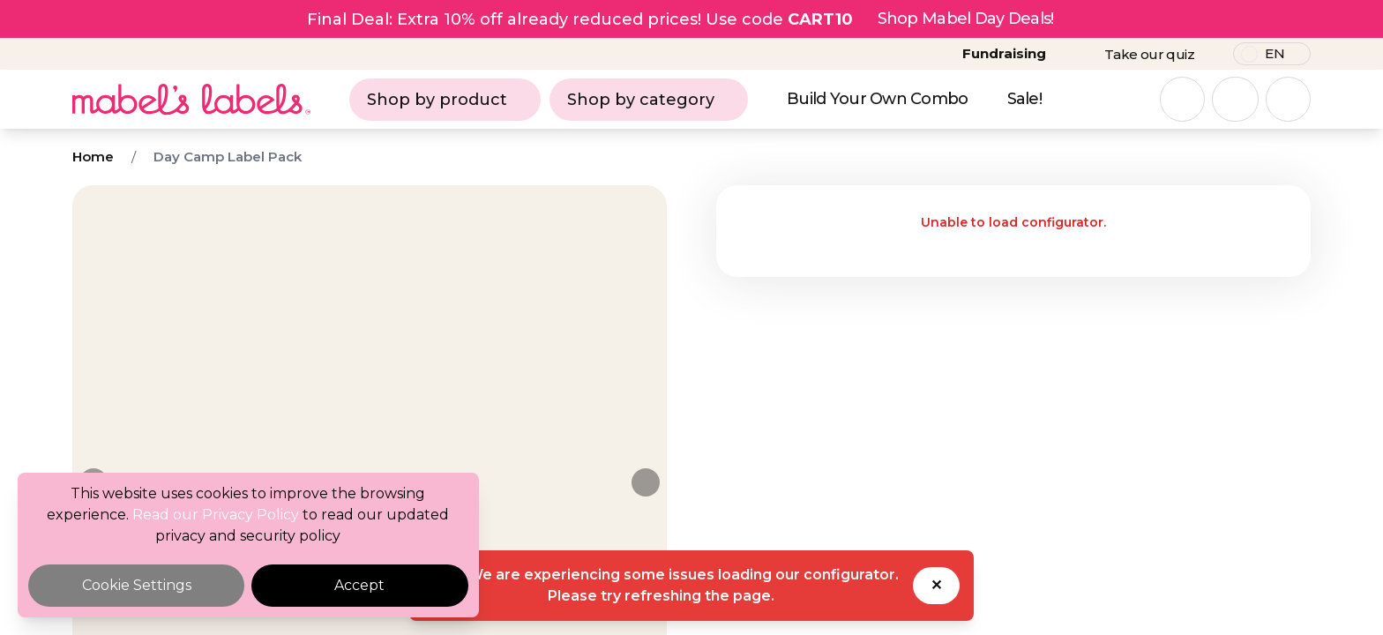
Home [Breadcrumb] (93, 156)
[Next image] (646, 482)
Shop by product (445, 99)
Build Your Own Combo (877, 98)
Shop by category (648, 99)
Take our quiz (1149, 54)
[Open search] (1182, 99)
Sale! (1024, 98)
